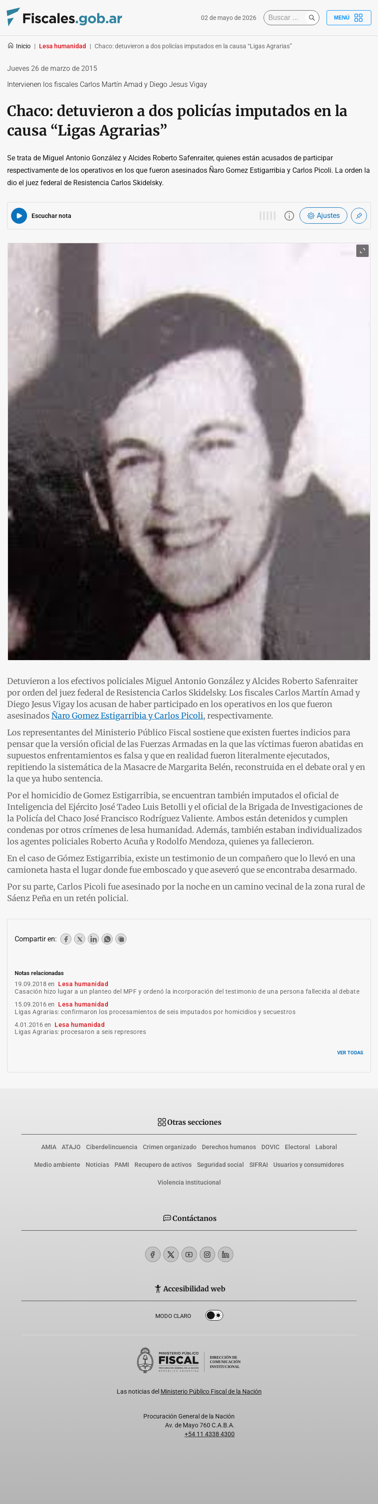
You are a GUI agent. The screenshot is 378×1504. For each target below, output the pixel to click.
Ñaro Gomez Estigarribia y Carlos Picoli (127, 716)
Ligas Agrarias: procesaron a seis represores (80, 1031)
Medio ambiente (57, 1164)
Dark (214, 1317)
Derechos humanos (229, 1146)
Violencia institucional (189, 1182)
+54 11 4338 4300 (210, 1434)
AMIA (48, 1146)
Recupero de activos (163, 1164)
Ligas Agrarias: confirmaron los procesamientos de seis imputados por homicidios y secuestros (155, 1011)
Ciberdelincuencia (112, 1146)
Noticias (97, 1164)
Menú (349, 17)
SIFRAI (258, 1164)
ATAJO (71, 1146)
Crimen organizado (170, 1146)
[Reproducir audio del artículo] (19, 216)
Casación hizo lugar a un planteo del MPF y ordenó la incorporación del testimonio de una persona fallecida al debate (187, 991)
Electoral (297, 1146)
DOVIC (270, 1146)
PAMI (121, 1164)
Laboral (326, 1146)
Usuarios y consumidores (308, 1164)
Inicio (19, 46)
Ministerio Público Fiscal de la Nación (211, 1391)
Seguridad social (220, 1164)
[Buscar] (287, 17)
